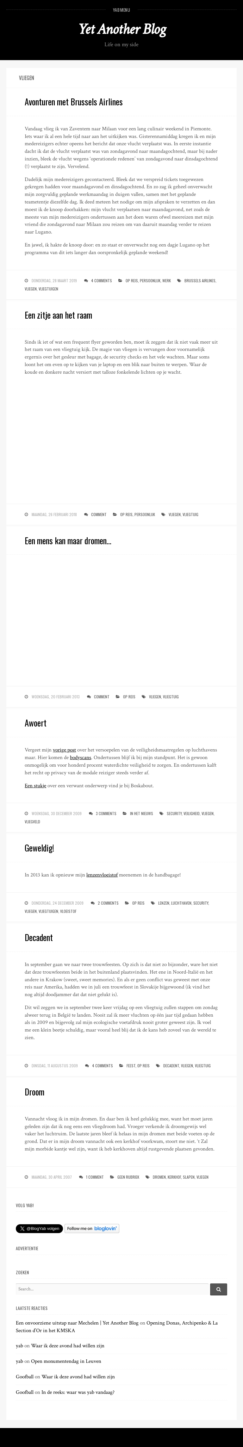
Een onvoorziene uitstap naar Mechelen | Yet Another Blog (77, 1322)
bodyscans (80, 757)
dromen (159, 1177)
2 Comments (108, 903)
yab (19, 1345)
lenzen (163, 903)
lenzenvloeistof (102, 874)
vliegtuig (190, 514)
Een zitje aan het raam (58, 315)
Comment (99, 514)
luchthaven (181, 903)
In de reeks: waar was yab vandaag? (78, 1392)
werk (166, 280)
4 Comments (101, 280)
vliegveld (32, 821)
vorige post (64, 749)
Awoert (36, 722)
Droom (34, 1091)
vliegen (31, 288)
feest (131, 1065)
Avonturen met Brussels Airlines (74, 101)
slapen (189, 1177)
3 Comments (106, 813)
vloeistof (68, 911)
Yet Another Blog (122, 29)
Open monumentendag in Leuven (66, 1361)
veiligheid (192, 813)
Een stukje (35, 785)
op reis (132, 280)
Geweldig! (39, 847)
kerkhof (174, 1177)
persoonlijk (150, 280)
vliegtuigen (48, 288)
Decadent (39, 937)
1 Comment (95, 1177)
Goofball (25, 1376)
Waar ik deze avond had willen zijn (67, 1345)
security (174, 813)
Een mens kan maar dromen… (68, 540)
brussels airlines (199, 280)
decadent (171, 1065)
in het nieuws (141, 813)
